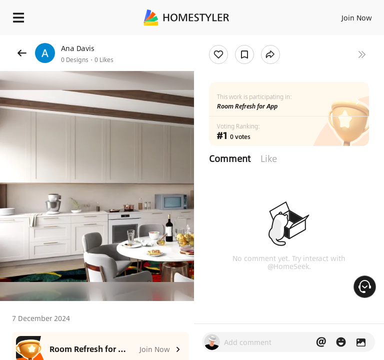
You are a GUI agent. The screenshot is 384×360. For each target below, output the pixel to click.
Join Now (357, 17)
